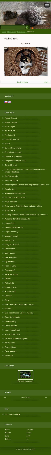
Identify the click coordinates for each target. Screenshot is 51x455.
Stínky (7, 300)
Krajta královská (11, 202)
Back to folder (22, 82)
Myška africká (10, 262)
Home (4, 32)
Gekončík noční (11, 165)
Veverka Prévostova (12, 334)
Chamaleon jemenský (13, 152)
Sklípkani (8, 296)
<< (5, 397)
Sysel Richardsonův (12, 317)
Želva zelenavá (10, 351)
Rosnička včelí (10, 291)
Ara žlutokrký (10, 135)
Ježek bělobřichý (11, 180)
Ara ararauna (10, 131)
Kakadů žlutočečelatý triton (15, 193)
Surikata (8, 309)
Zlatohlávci (9, 356)
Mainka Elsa (21, 32)
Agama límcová (11, 118)
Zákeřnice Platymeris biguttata (16, 338)
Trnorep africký (10, 321)
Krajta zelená (10, 210)
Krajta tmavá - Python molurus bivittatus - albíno (23, 206)
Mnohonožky (10, 249)
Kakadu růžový (10, 189)
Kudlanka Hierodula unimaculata (17, 219)
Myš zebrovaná (11, 257)
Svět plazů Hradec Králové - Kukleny (19, 313)
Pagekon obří (10, 270)
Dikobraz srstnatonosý (13, 156)
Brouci (7, 144)
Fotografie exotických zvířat (15, 161)
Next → (47, 82)
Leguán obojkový (11, 232)
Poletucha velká (11, 287)
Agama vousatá (11, 122)
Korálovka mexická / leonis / (15, 197)
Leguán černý (10, 223)
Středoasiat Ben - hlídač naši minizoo (19, 304)
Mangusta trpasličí (12, 244)
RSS (33, 449)
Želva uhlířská (10, 347)
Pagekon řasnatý (11, 274)
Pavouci (8, 279)
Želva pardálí (10, 343)
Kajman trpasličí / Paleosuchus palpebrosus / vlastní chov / (27, 185)
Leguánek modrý (11, 236)
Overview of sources (13, 414)
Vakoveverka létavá (12, 330)
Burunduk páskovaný (13, 148)
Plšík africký (9, 283)
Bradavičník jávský (12, 139)
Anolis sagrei (10, 126)
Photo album (11, 32)
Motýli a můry (10, 253)
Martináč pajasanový (25, 381)
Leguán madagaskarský (14, 227)
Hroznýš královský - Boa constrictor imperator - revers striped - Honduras (25, 170)
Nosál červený (10, 266)
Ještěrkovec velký (11, 176)
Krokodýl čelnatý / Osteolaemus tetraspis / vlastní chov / (26, 215)
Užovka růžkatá (11, 326)
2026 (28, 397)
